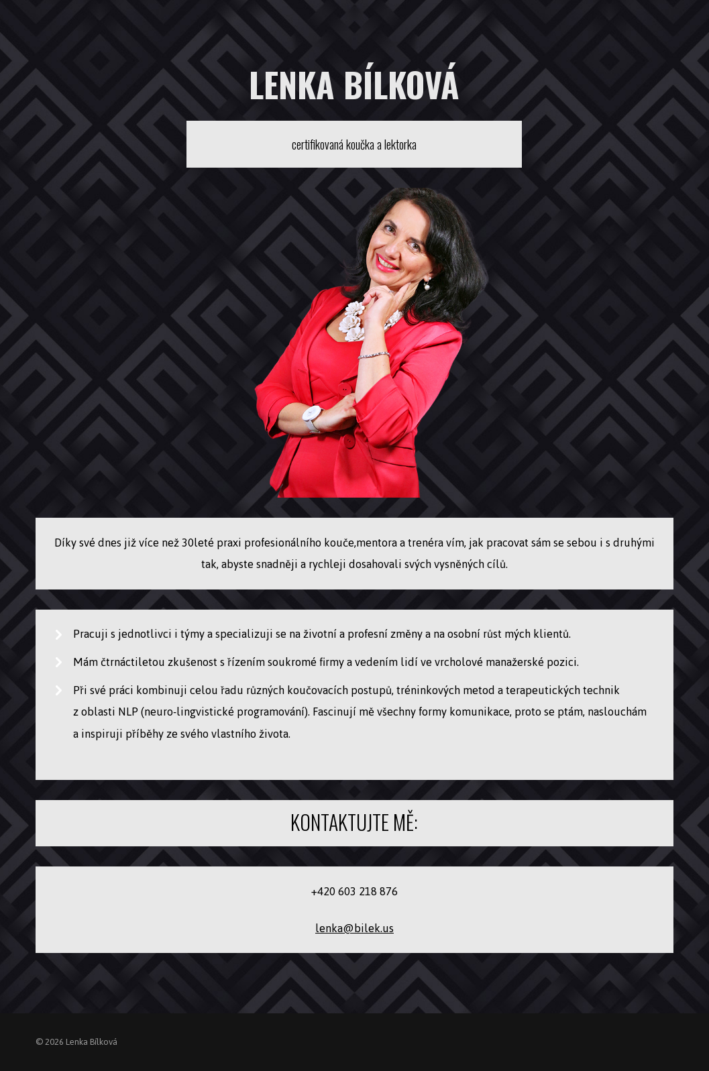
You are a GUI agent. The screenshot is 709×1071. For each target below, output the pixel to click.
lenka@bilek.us (354, 928)
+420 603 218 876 (354, 891)
